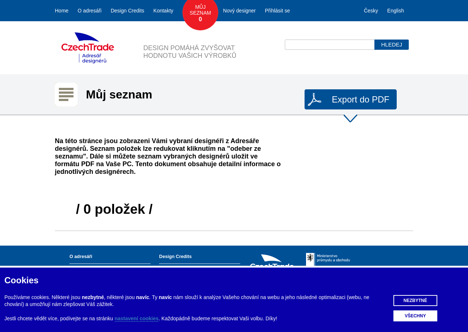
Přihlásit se (277, 11)
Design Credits (127, 11)
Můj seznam (200, 13)
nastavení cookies (136, 318)
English (395, 11)
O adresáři (89, 11)
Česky (371, 11)
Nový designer (239, 11)
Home (61, 11)
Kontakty (163, 11)
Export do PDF (360, 99)
